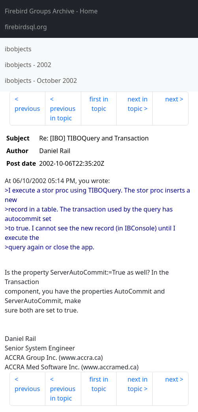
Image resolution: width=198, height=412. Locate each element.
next (171, 99)
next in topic (137, 104)
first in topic (99, 104)
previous (27, 108)
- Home (51, 11)
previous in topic (62, 113)
